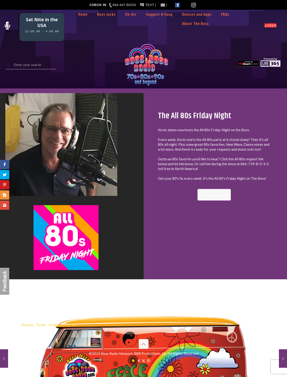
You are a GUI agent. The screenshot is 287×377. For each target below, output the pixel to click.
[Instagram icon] (148, 361)
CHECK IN (97, 5)
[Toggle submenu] (130, 21)
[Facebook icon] (138, 361)
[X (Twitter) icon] (143, 361)
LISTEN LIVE (270, 25)
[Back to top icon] (143, 344)
